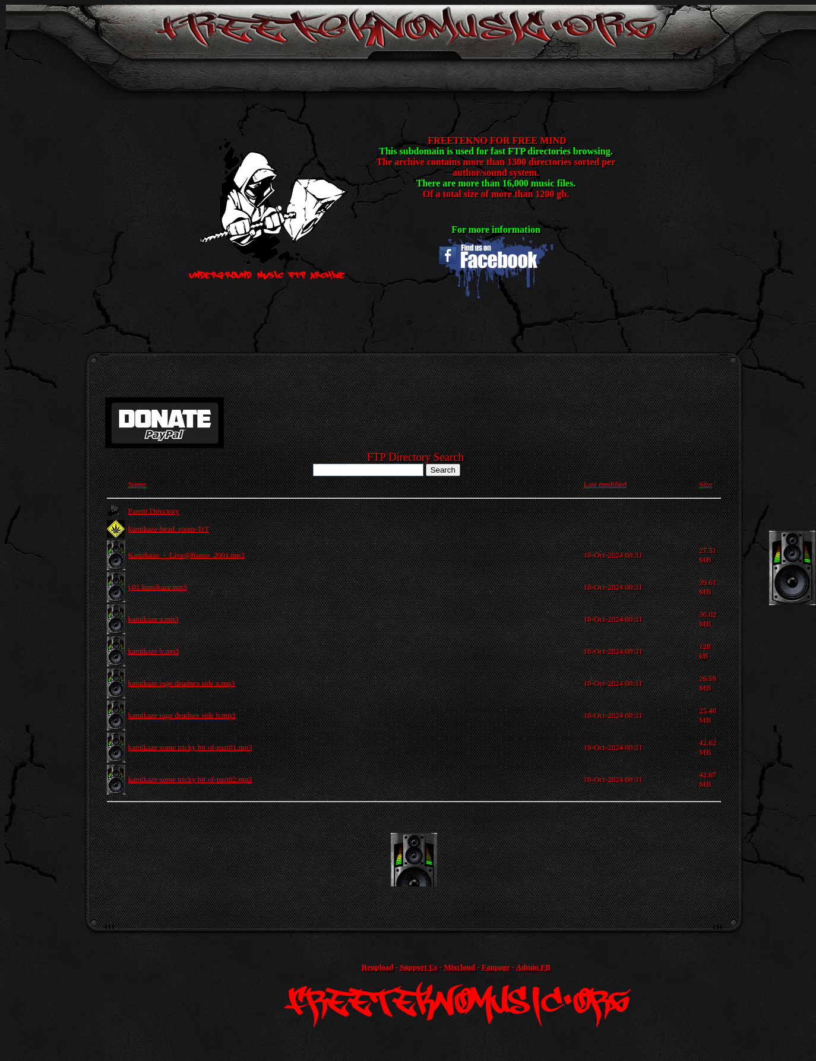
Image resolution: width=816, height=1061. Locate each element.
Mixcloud (459, 966)
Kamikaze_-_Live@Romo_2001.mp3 (186, 554)
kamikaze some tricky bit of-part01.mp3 (190, 747)
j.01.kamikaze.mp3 (157, 586)
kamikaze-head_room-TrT (168, 528)
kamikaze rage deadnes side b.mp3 (181, 715)
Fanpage (496, 966)
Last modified (605, 484)
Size (705, 484)
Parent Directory (153, 510)
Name (137, 484)
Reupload (377, 966)
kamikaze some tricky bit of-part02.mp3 (190, 779)
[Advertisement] (414, 859)
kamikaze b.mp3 (153, 651)
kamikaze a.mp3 (153, 619)
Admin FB (533, 966)
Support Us (418, 966)
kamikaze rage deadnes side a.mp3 (181, 683)
